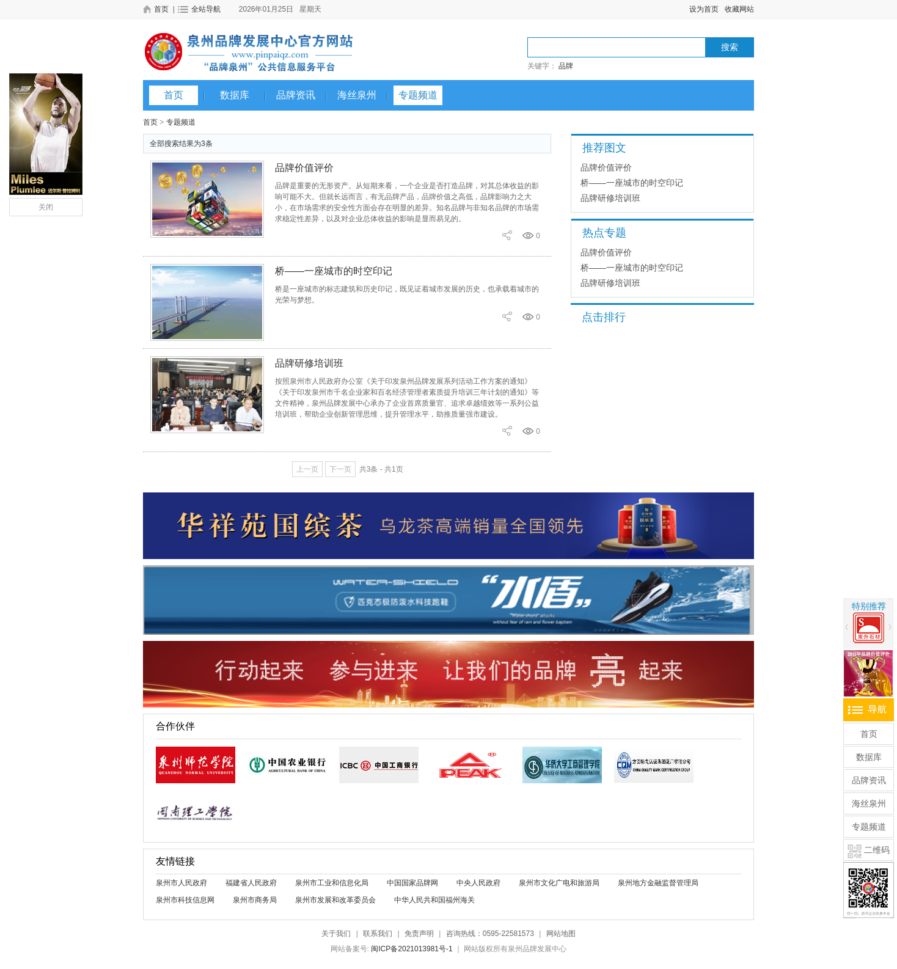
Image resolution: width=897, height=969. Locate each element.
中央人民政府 (478, 883)
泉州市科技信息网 (185, 900)
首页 (173, 95)
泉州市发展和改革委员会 (335, 900)
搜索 (729, 47)
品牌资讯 (295, 95)
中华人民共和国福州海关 (434, 900)
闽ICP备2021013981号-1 (411, 949)
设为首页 (704, 9)
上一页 (307, 469)
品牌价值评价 (304, 168)
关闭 (45, 207)
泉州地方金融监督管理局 (658, 883)
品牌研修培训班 (309, 363)
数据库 (234, 95)
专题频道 (418, 95)
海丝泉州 (356, 95)
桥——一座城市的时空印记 (333, 271)
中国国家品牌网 (412, 883)
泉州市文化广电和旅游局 (559, 883)
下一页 (340, 469)
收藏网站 (739, 9)
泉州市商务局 (255, 900)
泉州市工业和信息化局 (331, 883)
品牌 (565, 66)
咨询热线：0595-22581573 (490, 933)
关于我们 (336, 933)
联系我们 (377, 933)
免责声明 (419, 933)
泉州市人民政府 (181, 883)
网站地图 (561, 933)
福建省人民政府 (251, 883)
